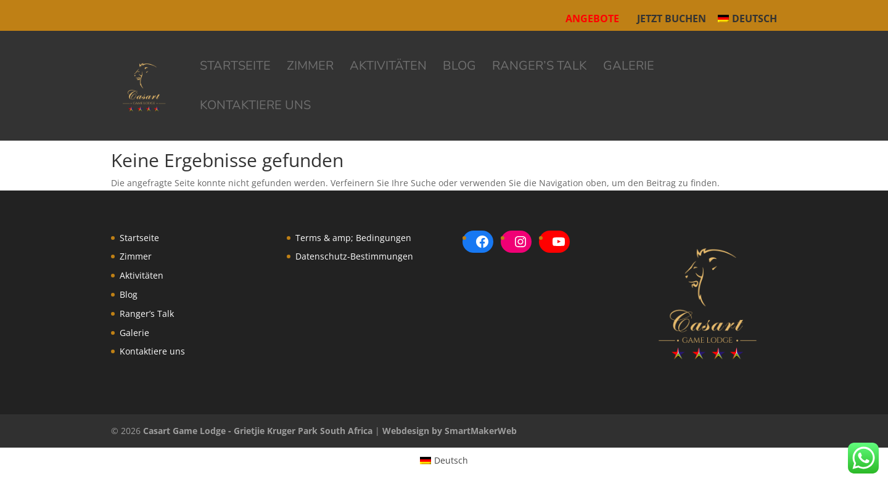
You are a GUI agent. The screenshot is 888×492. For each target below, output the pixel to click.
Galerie (628, 68)
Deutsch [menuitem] (451, 460)
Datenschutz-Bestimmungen (354, 256)
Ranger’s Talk (539, 68)
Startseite (235, 68)
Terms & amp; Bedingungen (353, 238)
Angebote (592, 18)
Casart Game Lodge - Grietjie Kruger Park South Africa (257, 431)
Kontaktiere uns (255, 107)
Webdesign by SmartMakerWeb (449, 431)
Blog (459, 68)
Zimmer (310, 68)
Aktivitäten (388, 68)
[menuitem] (747, 22)
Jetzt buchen (671, 19)
